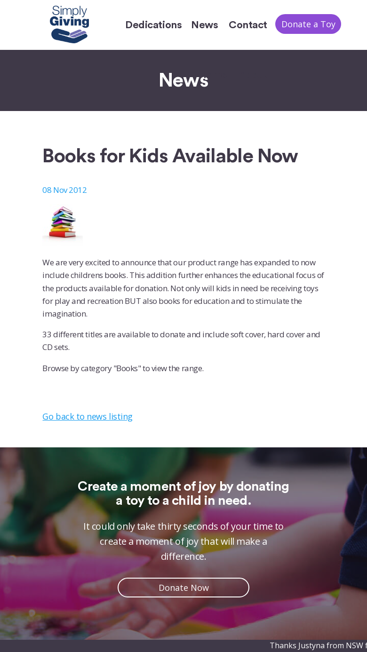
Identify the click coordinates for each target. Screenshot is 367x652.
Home (213, 75)
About (252, 75)
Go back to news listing (87, 416)
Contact (248, 25)
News (204, 25)
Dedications (153, 25)
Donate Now (184, 587)
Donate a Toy (308, 24)
